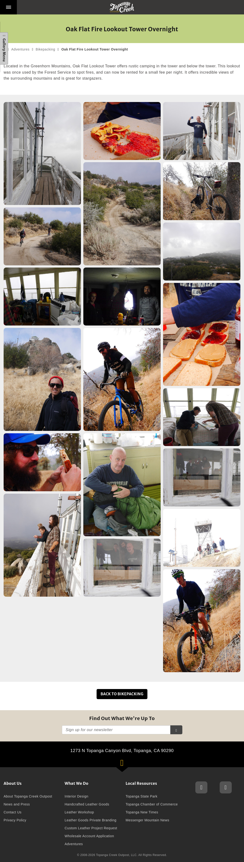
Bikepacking (45, 49)
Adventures (20, 49)
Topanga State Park (142, 796)
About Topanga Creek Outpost (28, 796)
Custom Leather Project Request (91, 828)
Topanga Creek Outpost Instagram (201, 787)
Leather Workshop (79, 812)
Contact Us (12, 812)
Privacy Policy (15, 820)
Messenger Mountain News (147, 820)
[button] (8, 7)
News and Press (17, 804)
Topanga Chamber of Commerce (152, 804)
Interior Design (76, 796)
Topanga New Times (142, 812)
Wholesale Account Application (89, 836)
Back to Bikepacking (121, 694)
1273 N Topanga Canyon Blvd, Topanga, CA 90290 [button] (128, 757)
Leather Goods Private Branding (90, 820)
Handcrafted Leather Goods (87, 804)
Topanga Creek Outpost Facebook (226, 787)
